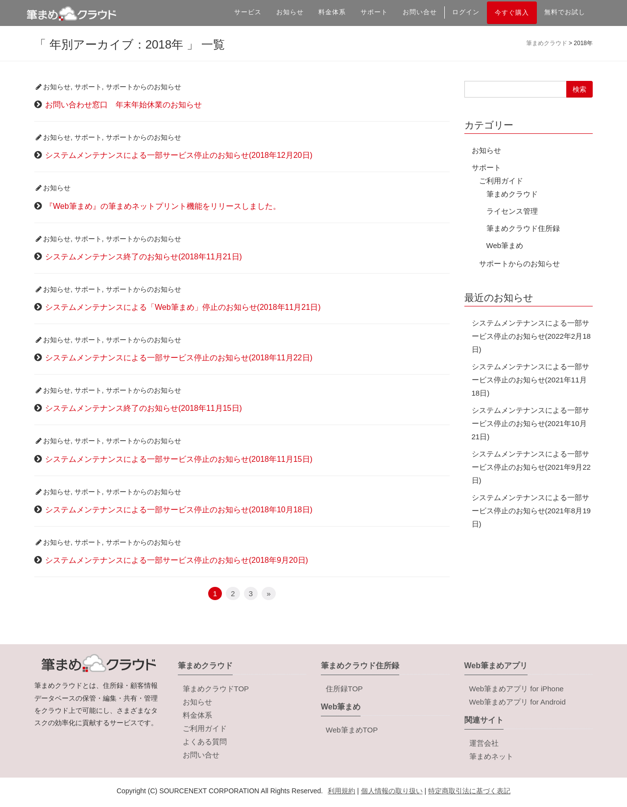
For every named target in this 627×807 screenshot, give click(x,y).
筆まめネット (491, 756)
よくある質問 (205, 741)
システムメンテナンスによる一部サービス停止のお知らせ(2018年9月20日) (176, 560)
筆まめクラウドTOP (216, 688)
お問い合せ (420, 12)
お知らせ (290, 12)
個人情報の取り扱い (392, 791)
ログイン (466, 12)
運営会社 (484, 743)
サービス (248, 12)
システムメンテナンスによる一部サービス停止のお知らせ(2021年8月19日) (531, 510)
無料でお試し (564, 12)
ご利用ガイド (501, 181)
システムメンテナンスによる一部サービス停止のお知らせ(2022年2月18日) (531, 336)
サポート (374, 12)
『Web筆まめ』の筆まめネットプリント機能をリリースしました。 (163, 206)
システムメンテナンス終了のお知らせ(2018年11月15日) (143, 408)
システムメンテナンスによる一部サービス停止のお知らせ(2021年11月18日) (530, 379)
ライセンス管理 (512, 211)
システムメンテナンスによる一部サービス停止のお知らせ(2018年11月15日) (179, 459)
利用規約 (341, 791)
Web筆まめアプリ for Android (517, 702)
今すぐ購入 (512, 12)
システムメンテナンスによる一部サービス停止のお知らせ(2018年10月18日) (179, 509)
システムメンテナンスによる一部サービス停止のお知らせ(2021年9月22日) (531, 467)
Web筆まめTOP (352, 730)
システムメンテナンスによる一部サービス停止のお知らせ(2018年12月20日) (179, 155)
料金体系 (332, 12)
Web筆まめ (505, 245)
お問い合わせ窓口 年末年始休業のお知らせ (123, 105)
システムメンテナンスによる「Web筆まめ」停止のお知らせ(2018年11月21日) (182, 307)
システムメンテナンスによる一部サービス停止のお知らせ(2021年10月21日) (530, 423)
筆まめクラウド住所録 (523, 228)
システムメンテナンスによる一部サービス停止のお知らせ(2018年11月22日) (179, 357)
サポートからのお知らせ (143, 87)
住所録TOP (344, 688)
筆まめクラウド (512, 194)
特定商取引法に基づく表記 (469, 791)
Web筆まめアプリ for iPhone (516, 688)
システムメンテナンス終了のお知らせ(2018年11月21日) (143, 256)
